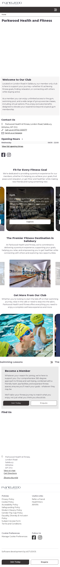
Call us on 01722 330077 (16, 130)
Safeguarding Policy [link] (11, 506)
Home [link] (4, 14)
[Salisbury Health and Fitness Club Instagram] (9, 154)
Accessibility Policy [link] (10, 504)
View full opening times (12, 146)
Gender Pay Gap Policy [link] (12, 512)
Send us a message (13, 133)
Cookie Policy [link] (8, 501)
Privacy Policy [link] (8, 498)
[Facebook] (35, 537)
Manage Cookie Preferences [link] (14, 535)
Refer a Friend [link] (38, 498)
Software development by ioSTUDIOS (19, 551)
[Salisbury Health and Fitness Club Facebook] (3, 154)
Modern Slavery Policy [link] (12, 509)
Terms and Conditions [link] (11, 523)
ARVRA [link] (35, 504)
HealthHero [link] (37, 501)
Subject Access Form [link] (11, 520)
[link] (12, 3)
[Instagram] (41, 537)
